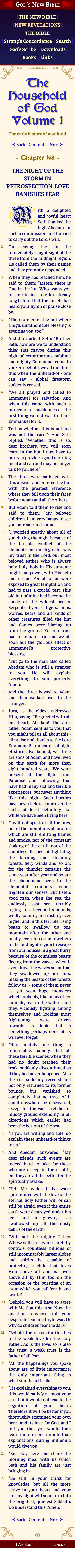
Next (56, 144)
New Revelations (37, 24)
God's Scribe (22, 49)
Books (29, 57)
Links (46, 57)
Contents (37, 144)
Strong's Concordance (28, 41)
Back (18, 144)
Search (63, 41)
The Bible (37, 33)
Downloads (53, 49)
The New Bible (37, 16)
